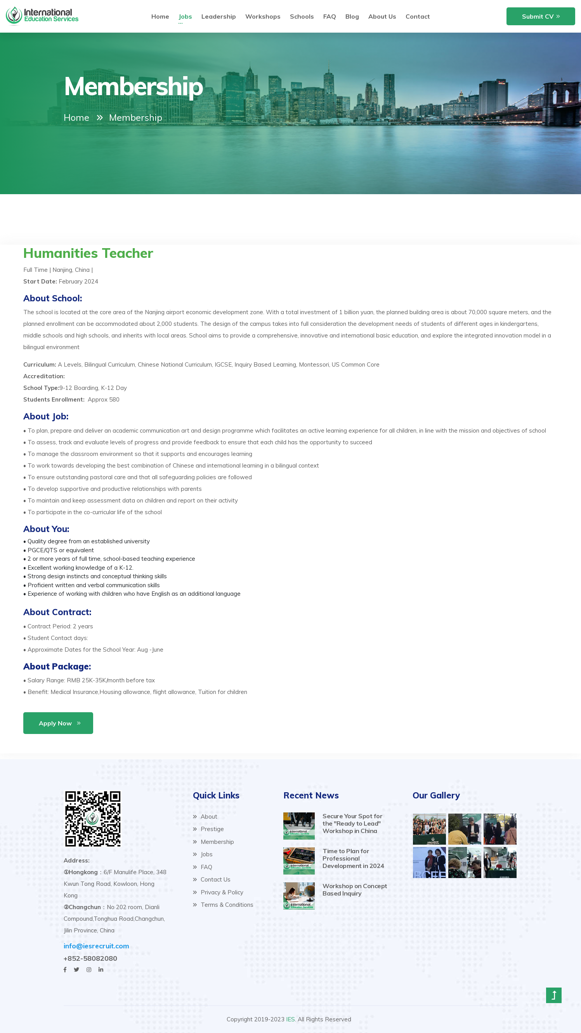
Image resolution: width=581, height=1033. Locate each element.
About (205, 816)
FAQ (202, 867)
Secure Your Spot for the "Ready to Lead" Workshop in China (352, 823)
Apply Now (55, 723)
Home (76, 117)
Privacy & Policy (218, 892)
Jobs (203, 854)
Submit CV (538, 16)
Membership (213, 841)
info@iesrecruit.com (96, 945)
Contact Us (212, 879)
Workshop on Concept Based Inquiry (355, 889)
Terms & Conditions (223, 904)
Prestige (208, 829)
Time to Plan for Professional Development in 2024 (353, 858)
